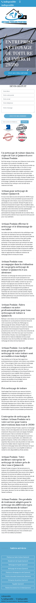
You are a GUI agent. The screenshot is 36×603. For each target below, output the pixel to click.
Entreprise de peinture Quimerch (18, 580)
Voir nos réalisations (18, 73)
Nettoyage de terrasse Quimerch (18, 568)
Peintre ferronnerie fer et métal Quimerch (18, 588)
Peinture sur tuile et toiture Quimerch (18, 557)
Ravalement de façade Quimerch (18, 561)
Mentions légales (23, 601)
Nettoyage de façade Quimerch (18, 565)
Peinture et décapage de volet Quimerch (18, 572)
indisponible (8, 1)
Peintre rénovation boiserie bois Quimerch (18, 576)
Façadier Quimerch (18, 584)
